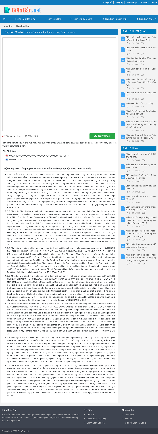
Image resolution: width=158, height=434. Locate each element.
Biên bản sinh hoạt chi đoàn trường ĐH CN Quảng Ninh (141, 38)
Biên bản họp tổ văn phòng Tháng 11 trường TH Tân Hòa (141, 208)
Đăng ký (119, 2)
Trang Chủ (107, 2)
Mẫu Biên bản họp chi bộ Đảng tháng (141, 70)
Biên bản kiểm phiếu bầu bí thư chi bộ (141, 49)
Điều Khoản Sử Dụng (96, 419)
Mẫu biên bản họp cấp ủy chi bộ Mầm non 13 (141, 166)
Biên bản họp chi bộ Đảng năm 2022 (141, 94)
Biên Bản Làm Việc (81, 19)
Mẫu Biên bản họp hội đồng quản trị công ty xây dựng (141, 59)
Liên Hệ (90, 415)
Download (102, 136)
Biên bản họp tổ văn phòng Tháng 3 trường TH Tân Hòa (141, 176)
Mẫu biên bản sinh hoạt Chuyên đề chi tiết (141, 197)
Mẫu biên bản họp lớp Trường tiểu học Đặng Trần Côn (141, 112)
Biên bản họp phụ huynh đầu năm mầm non (141, 187)
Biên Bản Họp (53, 19)
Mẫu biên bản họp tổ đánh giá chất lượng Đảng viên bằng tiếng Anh (141, 82)
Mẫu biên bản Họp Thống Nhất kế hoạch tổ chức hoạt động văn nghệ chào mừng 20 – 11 (141, 233)
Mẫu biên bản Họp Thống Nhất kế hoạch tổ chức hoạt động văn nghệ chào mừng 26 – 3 (141, 220)
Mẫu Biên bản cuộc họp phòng (139, 103)
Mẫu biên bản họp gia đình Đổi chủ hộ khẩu (141, 155)
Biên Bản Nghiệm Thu (114, 19)
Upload (144, 2)
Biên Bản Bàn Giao (24, 19)
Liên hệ (154, 2)
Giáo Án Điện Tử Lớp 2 (135, 423)
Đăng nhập (132, 2)
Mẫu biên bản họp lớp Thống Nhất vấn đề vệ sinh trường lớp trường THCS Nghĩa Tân (141, 258)
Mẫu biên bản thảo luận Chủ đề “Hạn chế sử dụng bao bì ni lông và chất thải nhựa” (141, 124)
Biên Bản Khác (145, 19)
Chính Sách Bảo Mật (96, 423)
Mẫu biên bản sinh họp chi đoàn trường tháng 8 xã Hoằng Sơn (141, 136)
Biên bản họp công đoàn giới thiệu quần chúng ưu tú (141, 245)
